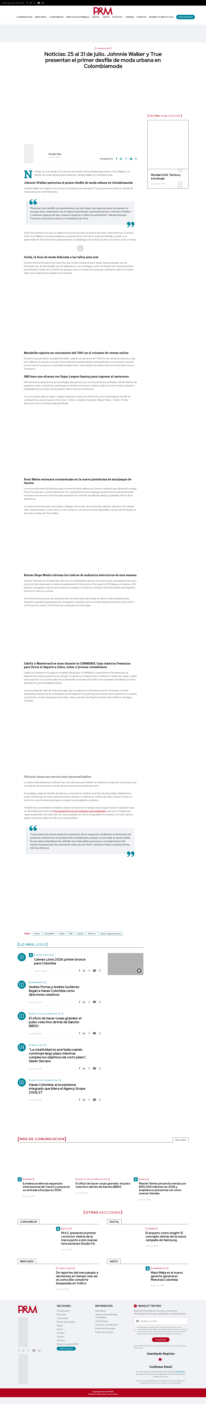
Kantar (37, 933)
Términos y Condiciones (106, 1324)
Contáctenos (101, 1321)
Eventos (141, 17)
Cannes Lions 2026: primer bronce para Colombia (60, 961)
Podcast (117, 17)
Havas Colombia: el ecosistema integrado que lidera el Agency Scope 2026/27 (57, 1088)
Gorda (80, 933)
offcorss (92, 933)
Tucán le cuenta (65, 1268)
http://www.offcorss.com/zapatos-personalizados (79, 811)
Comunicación (24, 17)
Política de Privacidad (105, 1328)
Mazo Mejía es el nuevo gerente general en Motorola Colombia (167, 1276)
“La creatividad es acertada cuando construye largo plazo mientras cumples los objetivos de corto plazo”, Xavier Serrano (57, 1055)
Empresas (28, 1179)
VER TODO (180, 1140)
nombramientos (159, 1268)
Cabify (62, 933)
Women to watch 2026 (161, 17)
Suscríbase (100, 1310)
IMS (71, 933)
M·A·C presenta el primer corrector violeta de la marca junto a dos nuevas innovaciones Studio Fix (79, 1238)
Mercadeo (41, 17)
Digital (96, 17)
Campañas (151, 1229)
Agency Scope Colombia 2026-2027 (92, 1179)
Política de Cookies (104, 1332)
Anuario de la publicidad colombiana (106, 1316)
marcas (143, 1179)
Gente (106, 17)
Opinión (129, 17)
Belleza (66, 1229)
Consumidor (56, 17)
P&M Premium (185, 17)
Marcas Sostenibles (77, 17)
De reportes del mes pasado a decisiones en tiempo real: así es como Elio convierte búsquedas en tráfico (77, 1278)
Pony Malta (49, 933)
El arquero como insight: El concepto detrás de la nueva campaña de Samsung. (166, 1236)
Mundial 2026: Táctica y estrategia (166, 176)
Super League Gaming (110, 933)
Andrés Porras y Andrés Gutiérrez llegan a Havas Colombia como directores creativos (54, 991)
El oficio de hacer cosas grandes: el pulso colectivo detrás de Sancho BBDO (55, 1022)
